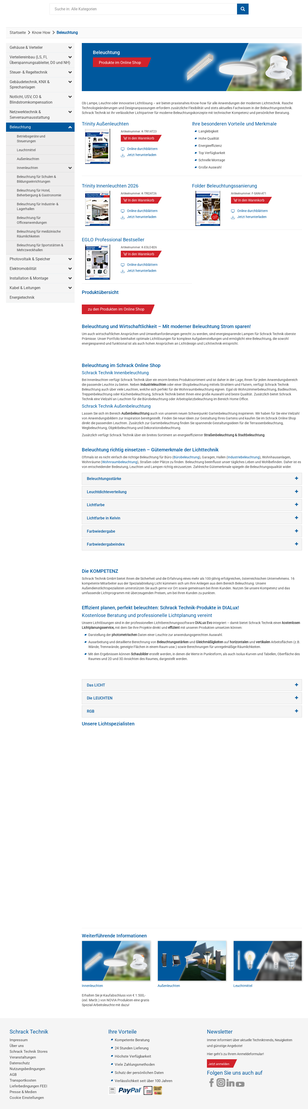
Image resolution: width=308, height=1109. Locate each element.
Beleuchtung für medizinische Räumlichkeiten (39, 234)
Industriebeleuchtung (243, 457)
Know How (41, 32)
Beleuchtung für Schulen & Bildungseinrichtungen (36, 179)
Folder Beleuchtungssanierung (224, 185)
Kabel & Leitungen (25, 288)
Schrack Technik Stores (29, 1051)
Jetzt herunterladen (141, 155)
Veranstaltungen (23, 1057)
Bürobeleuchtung (186, 457)
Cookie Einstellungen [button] (27, 1098)
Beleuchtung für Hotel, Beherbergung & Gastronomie (39, 192)
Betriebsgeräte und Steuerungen (31, 138)
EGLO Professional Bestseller (113, 239)
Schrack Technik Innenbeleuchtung (115, 372)
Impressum (19, 1040)
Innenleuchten (27, 168)
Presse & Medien (23, 1092)
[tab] (192, 479)
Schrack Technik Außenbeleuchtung (116, 406)
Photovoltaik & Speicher (30, 259)
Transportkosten (23, 1080)
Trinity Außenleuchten (105, 123)
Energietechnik (22, 297)
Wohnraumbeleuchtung (119, 462)
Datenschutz (20, 1063)
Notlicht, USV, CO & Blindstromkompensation (31, 99)
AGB (13, 1074)
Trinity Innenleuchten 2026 (110, 185)
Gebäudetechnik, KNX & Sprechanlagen (30, 85)
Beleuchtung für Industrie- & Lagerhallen (37, 206)
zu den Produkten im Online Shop (116, 309)
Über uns (17, 1046)
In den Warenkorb (141, 138)
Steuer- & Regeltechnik (28, 72)
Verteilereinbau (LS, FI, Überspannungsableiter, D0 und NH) (40, 60)
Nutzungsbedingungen (27, 1069)
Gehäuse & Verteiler (26, 47)
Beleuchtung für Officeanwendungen (32, 220)
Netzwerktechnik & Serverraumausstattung (30, 115)
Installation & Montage (29, 278)
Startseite (18, 32)
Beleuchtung (20, 127)
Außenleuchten (28, 159)
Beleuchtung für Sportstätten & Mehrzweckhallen (40, 247)
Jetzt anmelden (218, 1064)
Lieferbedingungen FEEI (28, 1086)
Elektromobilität (23, 268)
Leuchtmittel (26, 150)
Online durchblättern (142, 149)
